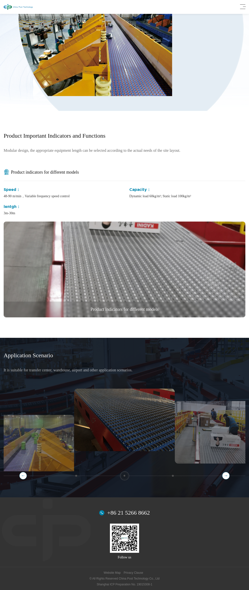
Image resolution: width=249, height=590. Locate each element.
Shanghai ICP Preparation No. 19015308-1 (124, 584)
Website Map (112, 572)
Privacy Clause (133, 572)
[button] (226, 475)
